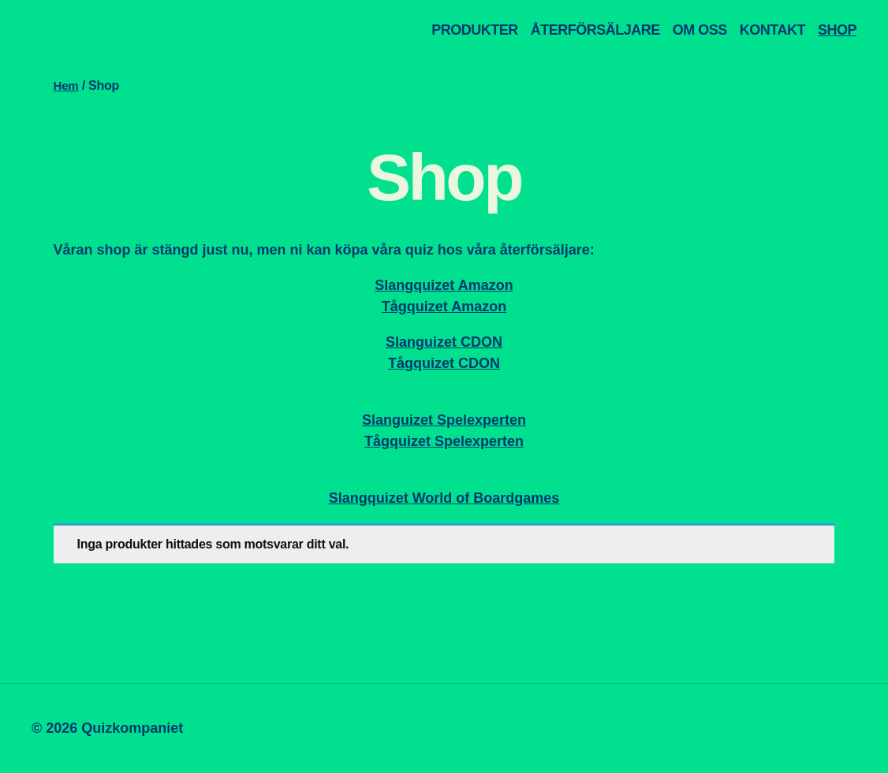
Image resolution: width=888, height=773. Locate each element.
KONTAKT (772, 30)
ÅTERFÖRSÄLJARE (595, 30)
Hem (67, 85)
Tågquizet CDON (444, 363)
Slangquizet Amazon (444, 285)
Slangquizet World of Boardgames (444, 498)
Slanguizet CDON (444, 342)
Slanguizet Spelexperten (444, 420)
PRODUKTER (474, 30)
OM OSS (700, 30)
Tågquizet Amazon (444, 306)
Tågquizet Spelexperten (444, 441)
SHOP (837, 30)
